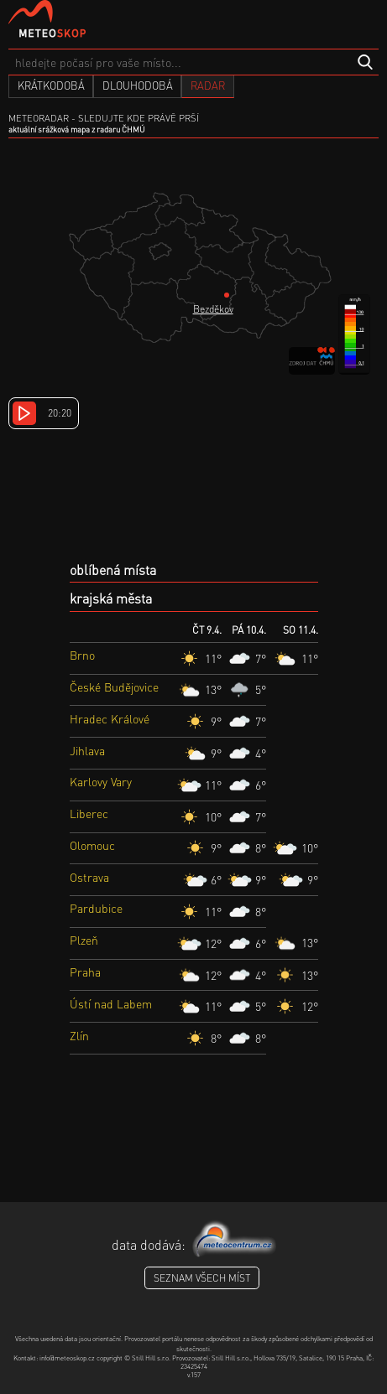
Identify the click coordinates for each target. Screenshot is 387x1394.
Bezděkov (213, 309)
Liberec (89, 813)
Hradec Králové (109, 718)
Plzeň (84, 939)
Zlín (79, 1035)
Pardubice (96, 907)
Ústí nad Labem (111, 1003)
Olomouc (92, 844)
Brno (82, 654)
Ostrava (89, 876)
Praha (85, 971)
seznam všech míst (202, 1278)
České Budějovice (114, 686)
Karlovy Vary (101, 781)
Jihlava (87, 750)
